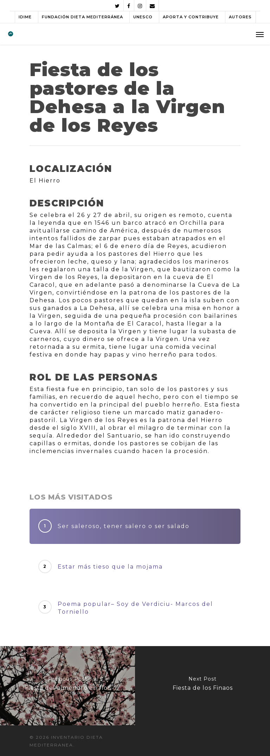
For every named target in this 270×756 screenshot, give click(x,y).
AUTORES (240, 16)
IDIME (25, 16)
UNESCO (143, 16)
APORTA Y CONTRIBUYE (191, 16)
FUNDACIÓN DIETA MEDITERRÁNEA (82, 16)
